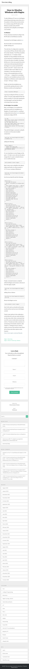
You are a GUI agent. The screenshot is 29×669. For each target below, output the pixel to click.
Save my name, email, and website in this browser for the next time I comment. (14, 388)
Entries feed (5, 653)
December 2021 (6, 533)
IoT (3, 605)
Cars (4, 588)
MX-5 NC (5, 615)
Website (14, 381)
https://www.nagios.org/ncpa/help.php (13, 333)
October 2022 (6, 501)
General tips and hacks (7, 601)
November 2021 (6, 537)
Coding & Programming (8, 592)
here (22, 40)
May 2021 (5, 556)
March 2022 (5, 524)
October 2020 (6, 579)
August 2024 (5, 487)
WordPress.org (6, 660)
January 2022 (5, 530)
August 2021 (5, 547)
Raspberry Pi (5, 631)
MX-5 (4, 611)
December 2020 (6, 573)
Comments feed (6, 656)
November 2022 (6, 497)
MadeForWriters (14, 667)
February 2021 (6, 566)
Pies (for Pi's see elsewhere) (9, 628)
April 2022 (5, 520)
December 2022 (6, 494)
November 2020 (6, 576)
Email (14, 375)
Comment (14, 358)
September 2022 (6, 504)
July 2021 (5, 550)
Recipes (4, 634)
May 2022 (5, 517)
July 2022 (5, 510)
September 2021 (6, 543)
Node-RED (5, 624)
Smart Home (5, 638)
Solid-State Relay (6, 443)
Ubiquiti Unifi (6, 641)
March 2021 (5, 563)
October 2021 (6, 540)
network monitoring (11, 340)
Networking (9, 339)
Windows (18, 340)
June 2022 (5, 514)
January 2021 (5, 570)
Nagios (5, 339)
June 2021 (5, 553)
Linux (4, 608)
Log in (4, 650)
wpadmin (5, 452)
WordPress (20, 666)
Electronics (5, 595)
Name (14, 369)
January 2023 (5, 491)
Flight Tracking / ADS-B (8, 598)
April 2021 (5, 560)
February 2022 (6, 527)
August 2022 (5, 507)
